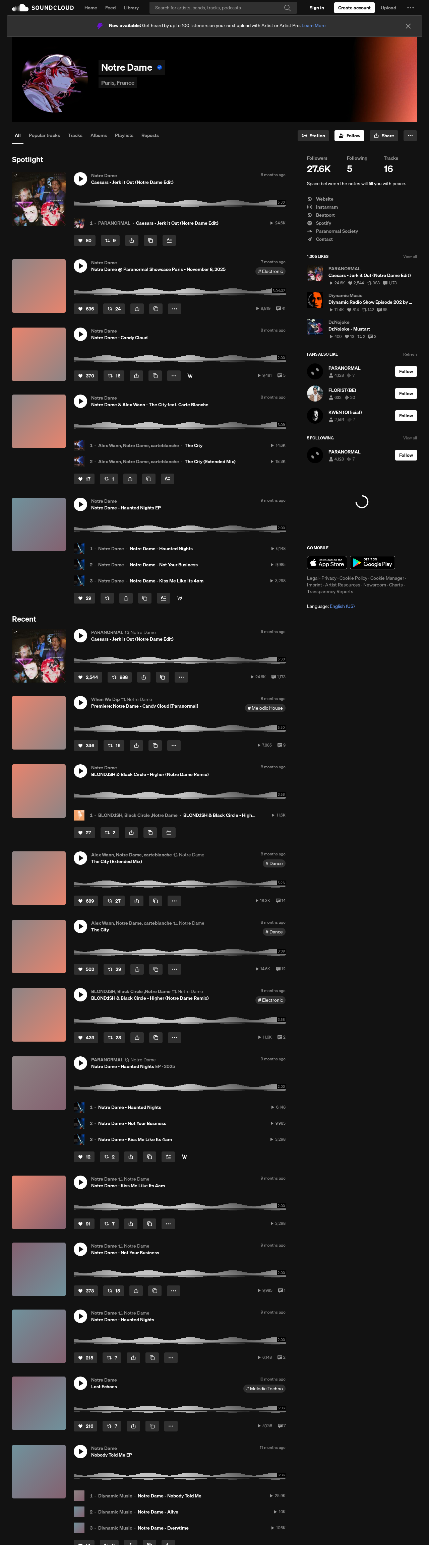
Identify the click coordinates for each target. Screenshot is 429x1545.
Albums (98, 135)
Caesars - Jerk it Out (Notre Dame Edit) (177, 223)
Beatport (321, 215)
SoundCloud (43, 7)
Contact (320, 239)
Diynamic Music (115, 1495)
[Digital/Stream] (190, 375)
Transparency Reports (330, 591)
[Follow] (349, 135)
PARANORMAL (114, 223)
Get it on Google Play (372, 562)
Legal (312, 578)
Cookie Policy (353, 578)
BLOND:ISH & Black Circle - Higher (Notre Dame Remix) (242, 815)
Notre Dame (111, 548)
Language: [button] (331, 606)
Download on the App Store (327, 562)
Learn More (314, 25)
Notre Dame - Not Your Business (164, 564)
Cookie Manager (387, 578)
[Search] (223, 8)
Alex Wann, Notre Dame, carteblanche (138, 445)
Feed (110, 7)
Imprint (314, 584)
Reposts (150, 135)
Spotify (319, 223)
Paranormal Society (332, 231)
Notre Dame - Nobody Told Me (169, 1495)
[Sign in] (317, 7)
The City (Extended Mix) (210, 461)
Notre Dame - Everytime (163, 1528)
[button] (410, 7)
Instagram (322, 207)
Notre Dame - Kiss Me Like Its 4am (166, 580)
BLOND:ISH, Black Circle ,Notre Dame (138, 815)
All (18, 135)
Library (131, 7)
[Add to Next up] (169, 240)
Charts (396, 584)
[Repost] (110, 240)
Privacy (328, 578)
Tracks (75, 135)
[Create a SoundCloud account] (354, 7)
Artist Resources (342, 584)
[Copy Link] (150, 240)
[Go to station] (313, 135)
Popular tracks (44, 135)
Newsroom (374, 584)
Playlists (124, 135)
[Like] (85, 240)
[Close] (408, 26)
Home (90, 7)
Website (320, 199)
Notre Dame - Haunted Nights (161, 548)
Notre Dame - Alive (158, 1512)
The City (193, 445)
